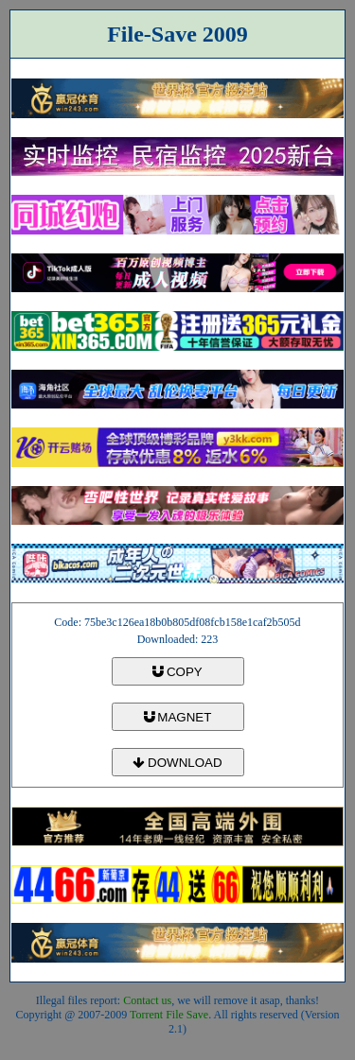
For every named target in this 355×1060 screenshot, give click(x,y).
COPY (177, 672)
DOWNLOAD (177, 763)
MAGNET (178, 717)
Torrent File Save (169, 1014)
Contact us (147, 1000)
